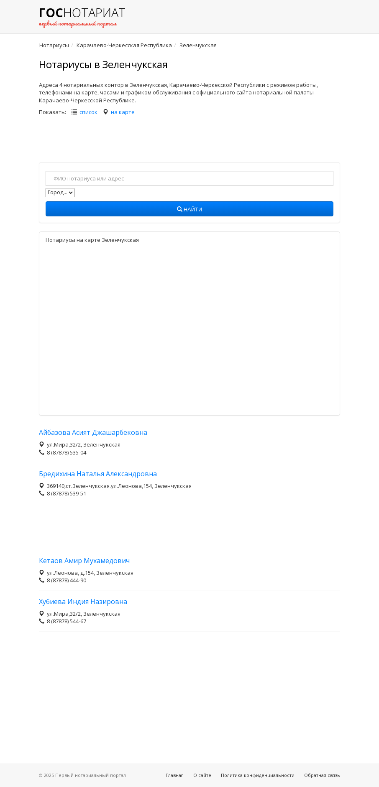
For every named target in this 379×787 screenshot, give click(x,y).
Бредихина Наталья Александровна (98, 474)
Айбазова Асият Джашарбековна (93, 432)
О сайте (202, 775)
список (88, 112)
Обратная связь (322, 775)
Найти (189, 209)
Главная (175, 775)
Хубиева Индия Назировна (83, 601)
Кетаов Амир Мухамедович (84, 560)
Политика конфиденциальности (257, 775)
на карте (123, 112)
